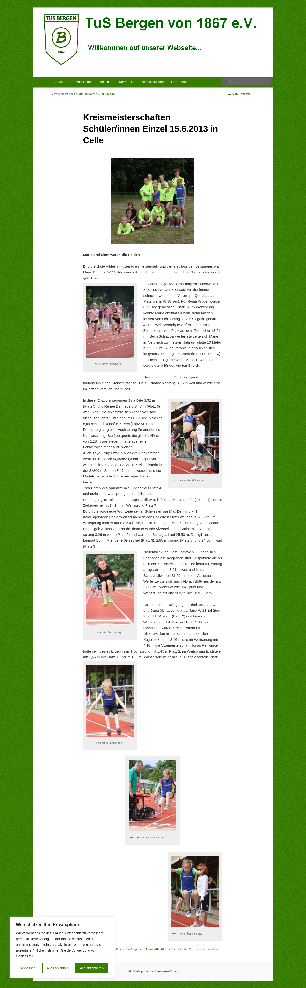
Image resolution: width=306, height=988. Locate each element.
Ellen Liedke (106, 94)
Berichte (105, 81)
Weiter (247, 93)
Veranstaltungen (152, 81)
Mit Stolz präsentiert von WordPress (153, 971)
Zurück (231, 93)
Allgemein (137, 949)
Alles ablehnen (58, 968)
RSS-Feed (178, 81)
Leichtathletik (155, 949)
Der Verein (126, 81)
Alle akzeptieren (92, 968)
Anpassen (28, 968)
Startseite (62, 81)
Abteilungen (84, 81)
